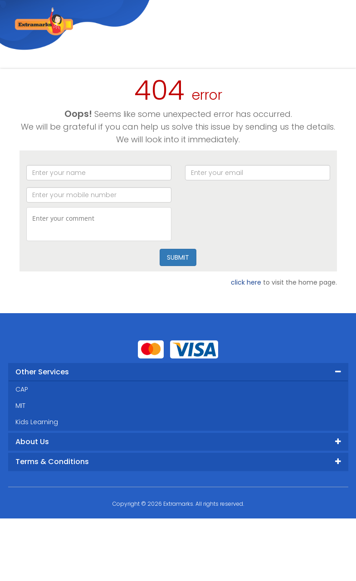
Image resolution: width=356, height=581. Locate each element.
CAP (21, 389)
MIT (20, 405)
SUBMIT (178, 257)
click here (246, 282)
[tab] (178, 372)
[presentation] (258, 224)
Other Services (42, 372)
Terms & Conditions (52, 461)
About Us (32, 441)
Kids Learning (36, 421)
